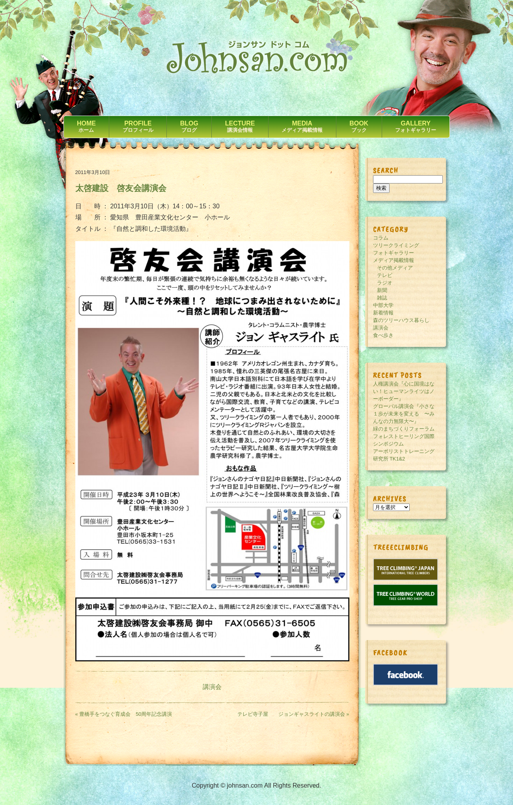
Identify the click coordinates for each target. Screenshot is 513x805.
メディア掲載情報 (393, 260)
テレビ (384, 275)
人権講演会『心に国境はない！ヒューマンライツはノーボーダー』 (404, 391)
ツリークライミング (396, 245)
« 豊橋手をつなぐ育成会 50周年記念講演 (123, 714)
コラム (380, 238)
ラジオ (384, 283)
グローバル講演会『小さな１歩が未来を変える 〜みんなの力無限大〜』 (404, 413)
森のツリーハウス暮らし (401, 320)
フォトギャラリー (393, 253)
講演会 (212, 686)
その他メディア (395, 268)
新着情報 (383, 313)
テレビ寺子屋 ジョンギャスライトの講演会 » (293, 714)
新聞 (382, 290)
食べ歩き (383, 335)
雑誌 (382, 298)
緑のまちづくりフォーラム (404, 429)
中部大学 (383, 305)
